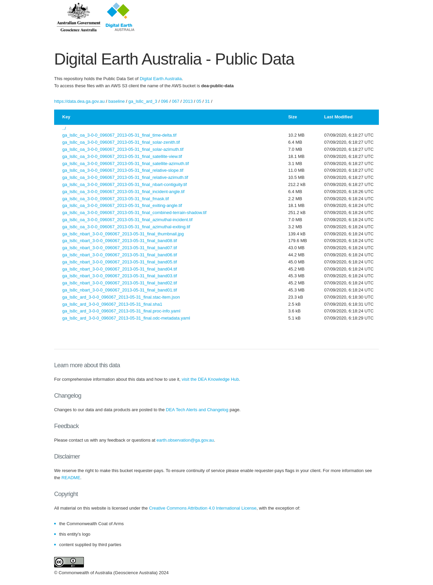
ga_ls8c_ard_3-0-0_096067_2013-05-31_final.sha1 (112, 304)
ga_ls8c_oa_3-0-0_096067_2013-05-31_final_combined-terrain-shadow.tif (134, 212)
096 (164, 101)
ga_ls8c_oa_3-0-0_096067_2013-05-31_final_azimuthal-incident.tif (127, 219)
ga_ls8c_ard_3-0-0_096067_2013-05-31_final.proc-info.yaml (121, 310)
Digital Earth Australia (161, 78)
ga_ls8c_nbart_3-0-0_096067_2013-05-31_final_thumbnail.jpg (123, 233)
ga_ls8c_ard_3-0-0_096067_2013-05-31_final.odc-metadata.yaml (126, 318)
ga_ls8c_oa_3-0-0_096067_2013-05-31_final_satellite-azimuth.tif (125, 163)
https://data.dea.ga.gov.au (79, 101)
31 (207, 101)
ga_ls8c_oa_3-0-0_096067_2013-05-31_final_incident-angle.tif (123, 191)
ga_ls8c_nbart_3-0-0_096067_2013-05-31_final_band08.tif (119, 240)
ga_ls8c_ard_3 (143, 101)
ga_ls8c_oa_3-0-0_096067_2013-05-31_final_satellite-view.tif (122, 156)
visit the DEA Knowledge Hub (210, 379)
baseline (116, 101)
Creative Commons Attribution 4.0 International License (202, 508)
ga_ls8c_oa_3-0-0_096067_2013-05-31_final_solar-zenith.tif (121, 142)
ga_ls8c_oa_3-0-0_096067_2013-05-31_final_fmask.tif (115, 198)
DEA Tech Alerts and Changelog (197, 409)
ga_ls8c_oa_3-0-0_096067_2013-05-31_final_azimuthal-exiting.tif (126, 226)
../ (64, 128)
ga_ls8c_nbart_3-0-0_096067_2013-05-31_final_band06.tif (119, 254)
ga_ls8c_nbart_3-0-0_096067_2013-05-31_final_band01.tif (119, 289)
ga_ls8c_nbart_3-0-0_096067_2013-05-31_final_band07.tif (119, 247)
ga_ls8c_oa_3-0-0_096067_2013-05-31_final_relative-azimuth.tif (125, 177)
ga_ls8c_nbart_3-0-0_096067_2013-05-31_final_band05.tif (119, 261)
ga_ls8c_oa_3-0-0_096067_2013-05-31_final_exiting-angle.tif (122, 205)
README (71, 477)
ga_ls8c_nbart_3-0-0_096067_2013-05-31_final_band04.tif (119, 269)
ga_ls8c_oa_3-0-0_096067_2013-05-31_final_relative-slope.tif (122, 170)
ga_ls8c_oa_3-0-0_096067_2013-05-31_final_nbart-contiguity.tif (124, 184)
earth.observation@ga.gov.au (185, 440)
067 (175, 101)
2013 (188, 101)
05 (199, 101)
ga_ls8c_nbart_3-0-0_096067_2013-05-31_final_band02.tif (119, 282)
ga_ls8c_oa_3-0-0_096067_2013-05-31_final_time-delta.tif (119, 135)
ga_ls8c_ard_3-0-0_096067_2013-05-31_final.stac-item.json (121, 297)
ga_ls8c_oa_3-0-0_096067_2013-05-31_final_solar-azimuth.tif (122, 149)
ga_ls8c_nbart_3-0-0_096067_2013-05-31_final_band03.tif (119, 275)
